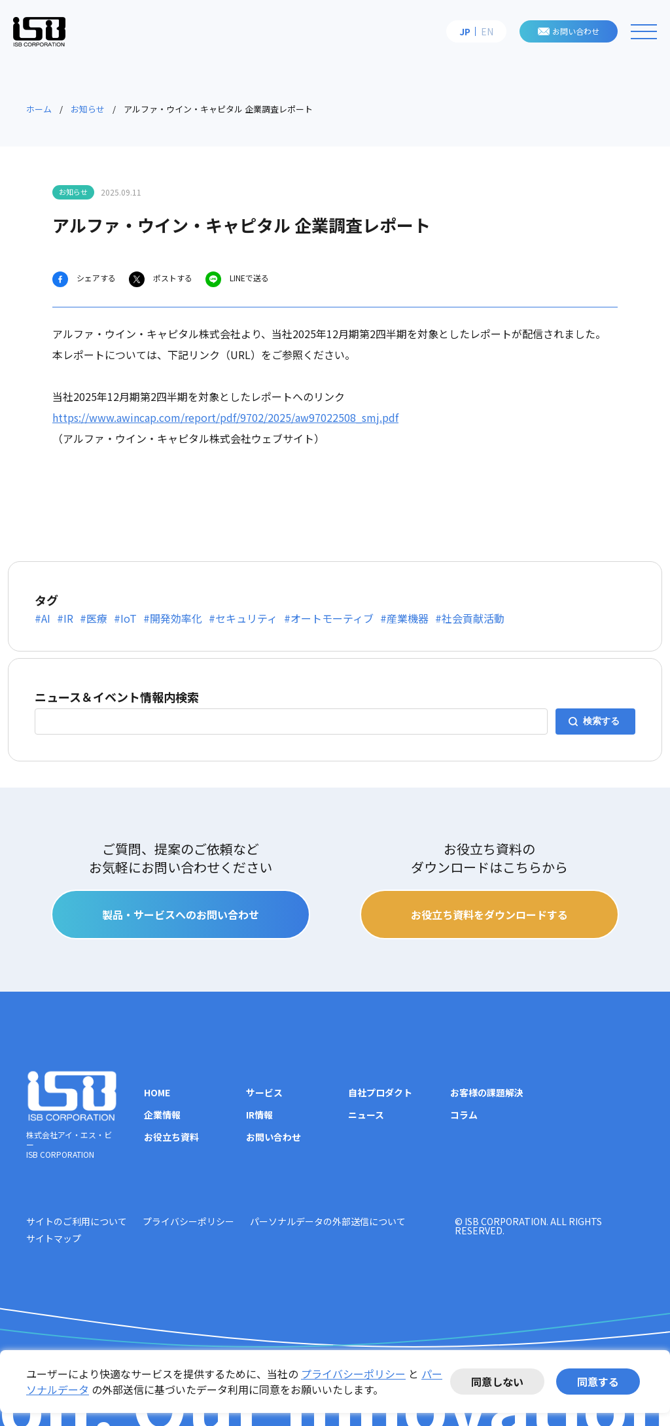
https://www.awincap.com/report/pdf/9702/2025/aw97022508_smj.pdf (225, 417)
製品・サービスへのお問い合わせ (180, 914)
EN (487, 31)
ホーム (39, 109)
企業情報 (162, 1114)
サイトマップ (53, 1238)
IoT (128, 618)
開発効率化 (176, 618)
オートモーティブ (332, 618)
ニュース (366, 1114)
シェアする (95, 277)
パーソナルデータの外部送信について (328, 1221)
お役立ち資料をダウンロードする (489, 914)
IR (68, 618)
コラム (464, 1114)
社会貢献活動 (473, 618)
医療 (96, 618)
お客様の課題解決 (486, 1092)
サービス (264, 1092)
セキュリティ (246, 618)
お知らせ (88, 109)
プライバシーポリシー (353, 1374)
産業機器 (408, 618)
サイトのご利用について (76, 1221)
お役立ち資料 (171, 1136)
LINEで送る (248, 277)
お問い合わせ (575, 31)
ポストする (171, 277)
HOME (157, 1092)
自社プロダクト (380, 1092)
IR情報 (259, 1114)
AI (45, 618)
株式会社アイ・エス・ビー (39, 31)
